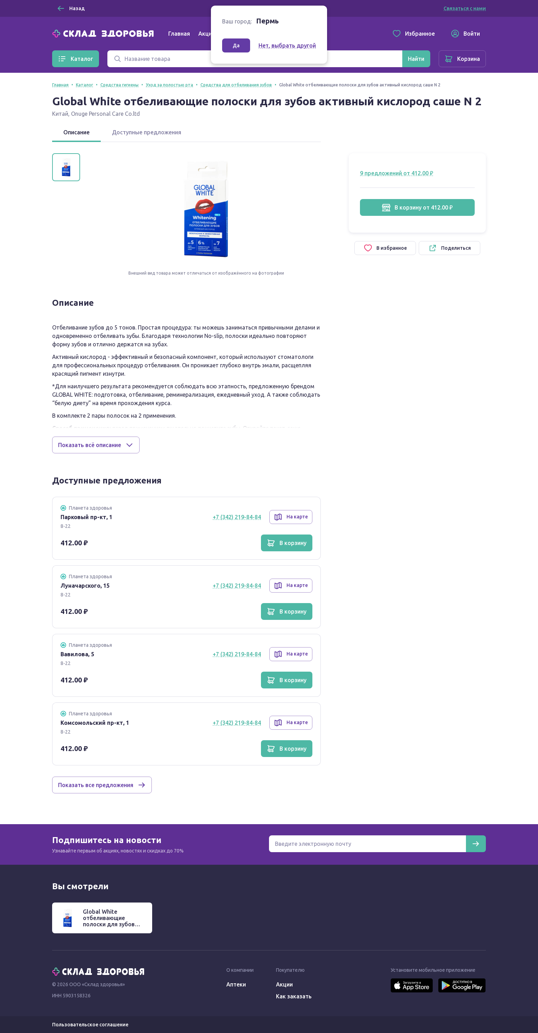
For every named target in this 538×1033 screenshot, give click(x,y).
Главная (179, 33)
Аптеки (236, 984)
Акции (206, 33)
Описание (76, 132)
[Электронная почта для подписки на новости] (367, 844)
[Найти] (416, 58)
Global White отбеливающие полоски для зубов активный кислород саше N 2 (110, 924)
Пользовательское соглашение (90, 1024)
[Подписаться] (476, 843)
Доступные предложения (146, 132)
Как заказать (294, 996)
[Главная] (104, 33)
